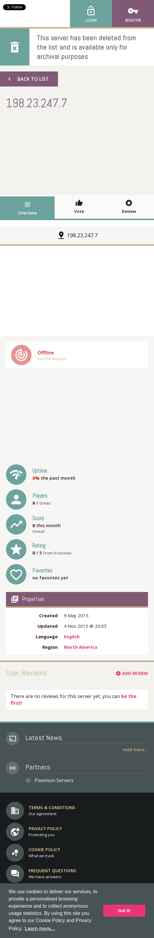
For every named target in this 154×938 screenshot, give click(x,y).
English (72, 636)
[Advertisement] (77, 151)
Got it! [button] (124, 910)
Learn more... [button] (40, 928)
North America (80, 647)
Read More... (135, 749)
